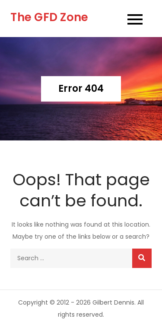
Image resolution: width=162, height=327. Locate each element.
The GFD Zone (49, 17)
